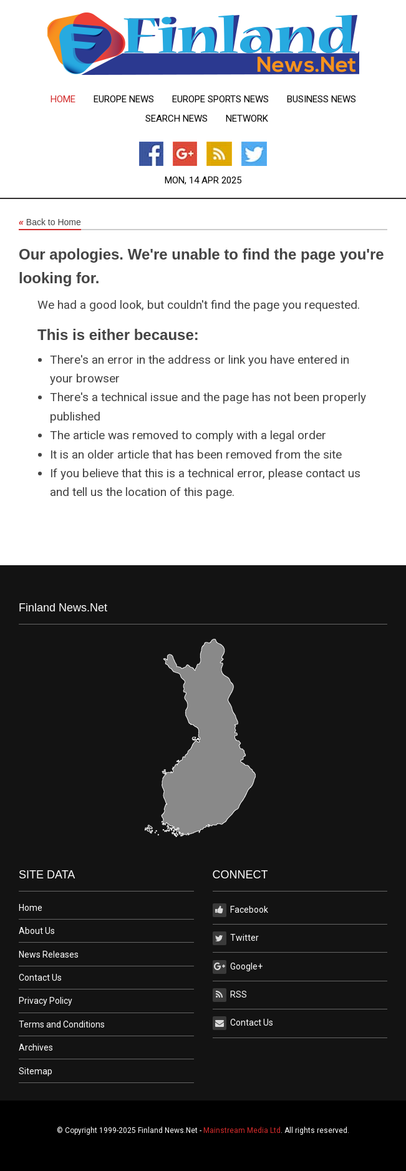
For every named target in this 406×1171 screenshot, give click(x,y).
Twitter (236, 938)
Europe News (124, 99)
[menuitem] (63, 99)
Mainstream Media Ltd (242, 1130)
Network (247, 119)
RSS (230, 995)
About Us (37, 931)
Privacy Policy (45, 1001)
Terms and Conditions (62, 1024)
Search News (176, 119)
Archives (36, 1047)
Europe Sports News (220, 99)
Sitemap (35, 1071)
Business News (321, 99)
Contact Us (40, 978)
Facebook (240, 910)
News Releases (49, 955)
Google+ (238, 967)
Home (63, 99)
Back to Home (50, 222)
